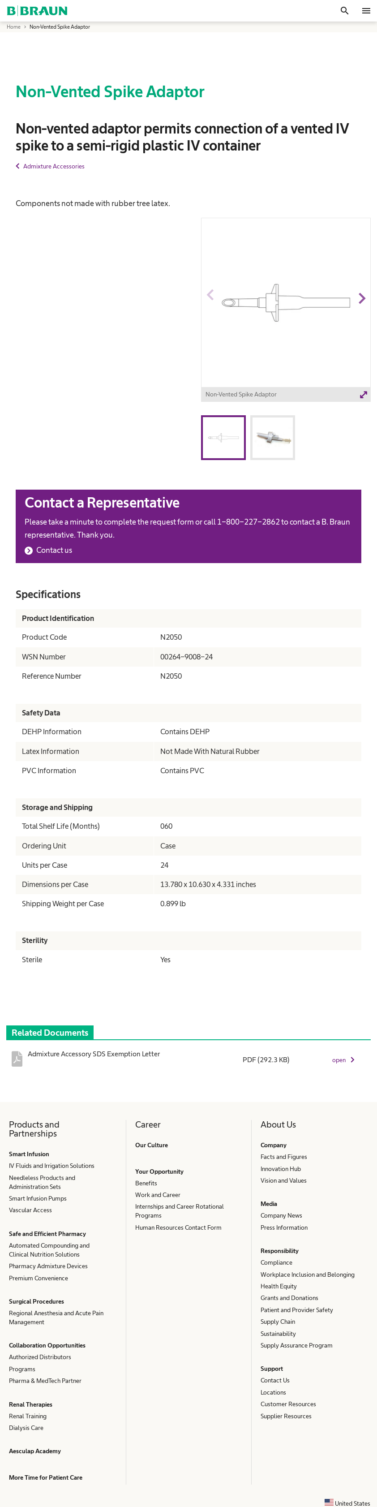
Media (269, 1203)
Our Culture (151, 1145)
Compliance (276, 1262)
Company (274, 1145)
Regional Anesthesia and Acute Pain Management (56, 1317)
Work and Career (157, 1194)
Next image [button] (361, 314)
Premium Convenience (38, 1278)
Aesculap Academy (35, 1451)
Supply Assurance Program (297, 1345)
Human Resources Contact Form (178, 1227)
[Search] (344, 10)
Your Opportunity (159, 1171)
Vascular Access (30, 1210)
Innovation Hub (281, 1168)
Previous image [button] (209, 314)
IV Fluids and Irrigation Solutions (51, 1165)
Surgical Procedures (36, 1301)
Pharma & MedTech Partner (45, 1380)
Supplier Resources (286, 1416)
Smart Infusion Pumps (38, 1198)
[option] (286, 311)
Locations (273, 1392)
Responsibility (280, 1250)
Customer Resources (288, 1404)
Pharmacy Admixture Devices (48, 1266)
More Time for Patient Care (45, 1477)
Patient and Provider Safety (297, 1309)
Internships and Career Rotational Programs (179, 1211)
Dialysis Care (26, 1427)
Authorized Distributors (40, 1357)
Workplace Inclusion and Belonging (308, 1274)
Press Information (284, 1227)
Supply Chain (278, 1321)
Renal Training (28, 1416)
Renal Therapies (30, 1404)
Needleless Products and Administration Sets (42, 1182)
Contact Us (275, 1380)
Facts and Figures (284, 1156)
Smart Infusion (29, 1154)
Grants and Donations (289, 1297)
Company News (281, 1215)
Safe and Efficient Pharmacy (47, 1233)
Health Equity (279, 1286)
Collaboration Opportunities (47, 1345)
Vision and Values (284, 1180)
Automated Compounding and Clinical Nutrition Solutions (49, 1250)
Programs (22, 1369)
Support (272, 1368)
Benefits (146, 1183)
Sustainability (278, 1333)
